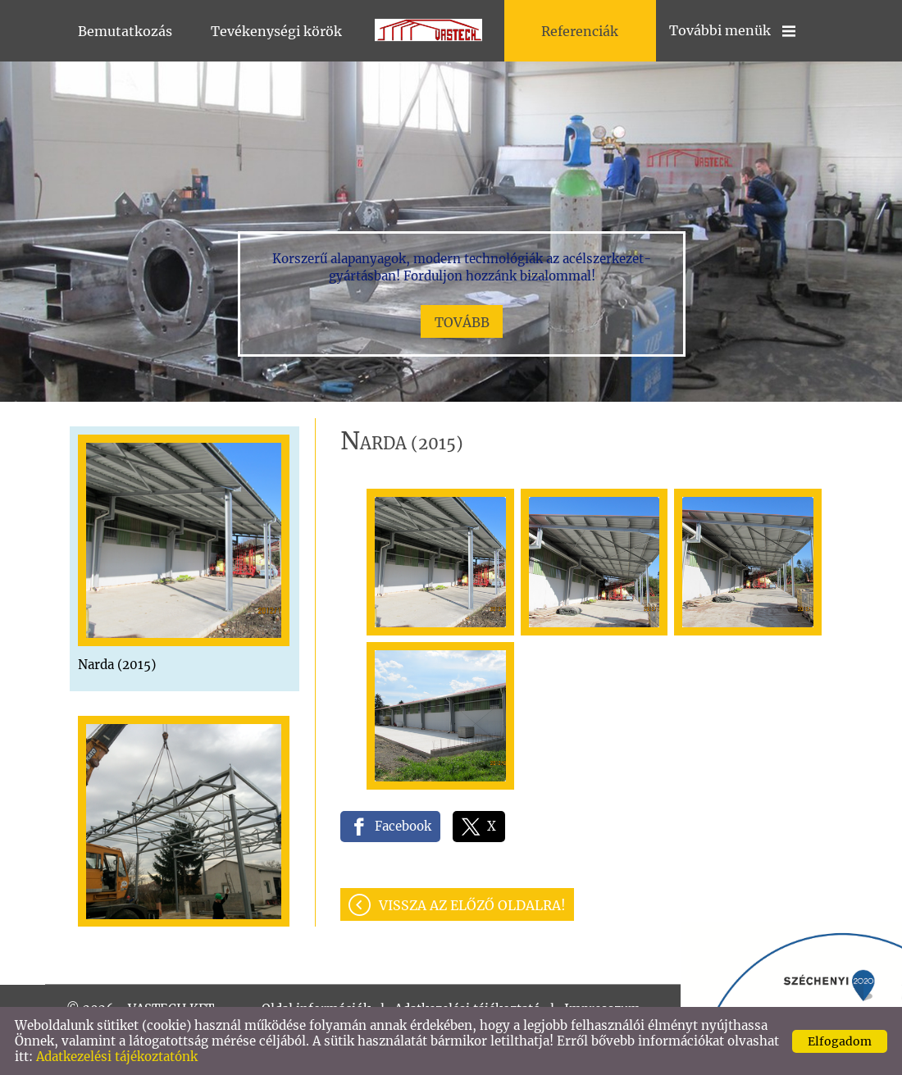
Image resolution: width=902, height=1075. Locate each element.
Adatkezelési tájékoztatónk (117, 1056)
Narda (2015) (117, 664)
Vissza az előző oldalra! (472, 905)
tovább (462, 322)
